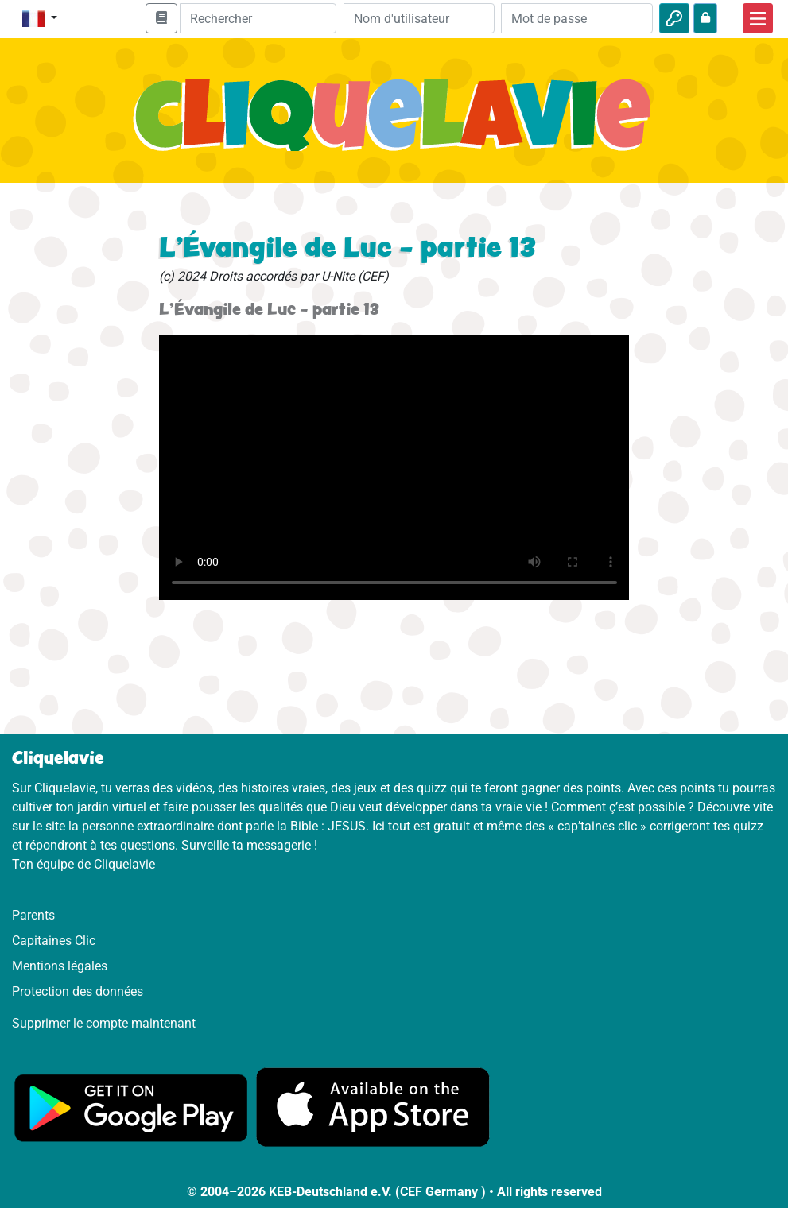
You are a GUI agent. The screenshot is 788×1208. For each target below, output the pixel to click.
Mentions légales (59, 966)
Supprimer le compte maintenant (104, 1023)
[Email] (419, 18)
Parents (33, 915)
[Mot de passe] (577, 18)
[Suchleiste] (258, 18)
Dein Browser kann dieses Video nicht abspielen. (394, 467)
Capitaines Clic (53, 940)
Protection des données (77, 991)
